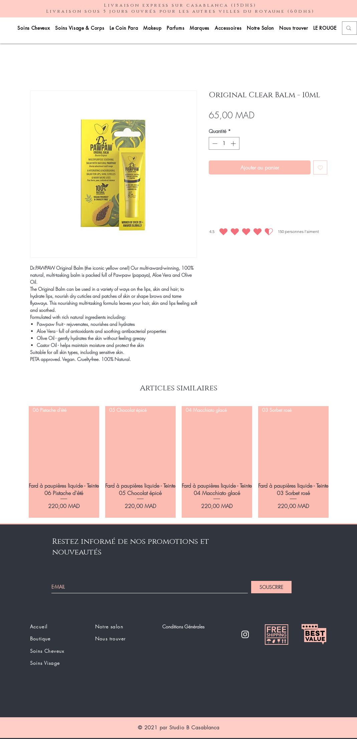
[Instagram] (245, 634)
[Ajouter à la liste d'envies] (320, 167)
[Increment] (233, 143)
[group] (178, 462)
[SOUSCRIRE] (271, 587)
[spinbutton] (223, 143)
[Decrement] (214, 143)
